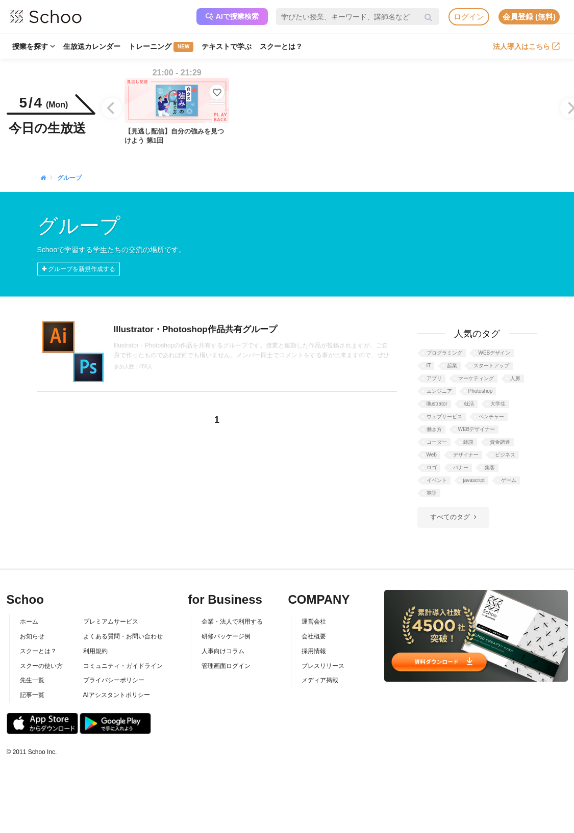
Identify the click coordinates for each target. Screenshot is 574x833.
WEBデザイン (495, 353)
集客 (490, 467)
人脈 (515, 378)
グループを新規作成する (78, 269)
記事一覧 (32, 694)
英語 (432, 493)
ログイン (469, 16)
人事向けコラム (223, 651)
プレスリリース (323, 665)
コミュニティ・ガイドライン (123, 665)
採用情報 (314, 651)
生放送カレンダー (91, 46)
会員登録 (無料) (529, 16)
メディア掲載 (320, 680)
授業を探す (33, 46)
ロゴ (432, 467)
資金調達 (500, 442)
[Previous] (112, 108)
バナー (460, 467)
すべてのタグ (450, 517)
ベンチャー (491, 416)
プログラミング (444, 353)
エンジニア (439, 391)
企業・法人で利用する (232, 621)
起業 (452, 365)
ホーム (29, 621)
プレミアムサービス (110, 621)
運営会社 (314, 621)
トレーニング (161, 47)
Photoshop (480, 391)
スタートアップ (491, 365)
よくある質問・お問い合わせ (123, 636)
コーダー (437, 442)
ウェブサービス (444, 416)
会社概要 (314, 636)
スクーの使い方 (41, 665)
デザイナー (466, 455)
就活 (469, 404)
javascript (474, 480)
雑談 (468, 442)
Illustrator (437, 404)
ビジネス (505, 455)
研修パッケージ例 (226, 636)
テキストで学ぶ (227, 46)
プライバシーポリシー (113, 680)
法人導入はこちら (526, 46)
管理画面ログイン (226, 665)
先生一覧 (32, 680)
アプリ (434, 378)
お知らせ (32, 636)
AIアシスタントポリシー (116, 694)
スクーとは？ (281, 46)
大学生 (498, 404)
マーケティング (476, 378)
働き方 (434, 429)
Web (432, 455)
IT (429, 365)
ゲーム (508, 480)
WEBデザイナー (476, 429)
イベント (437, 480)
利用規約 (95, 651)
